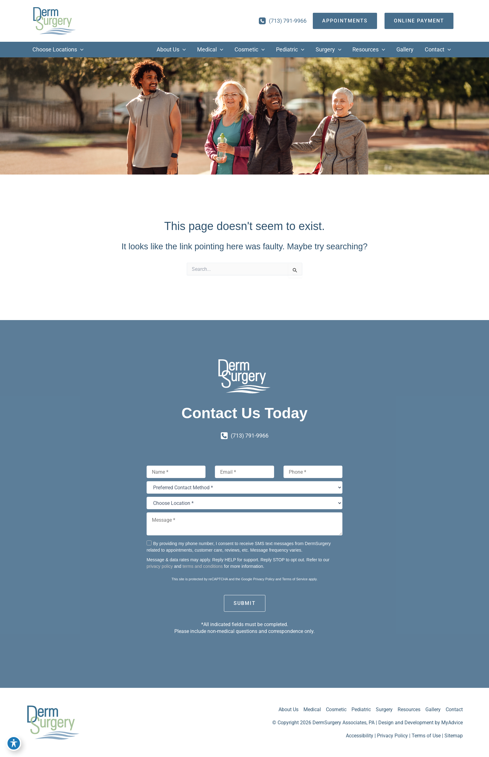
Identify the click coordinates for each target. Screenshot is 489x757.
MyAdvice (452, 723)
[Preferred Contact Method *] (244, 487)
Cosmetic (336, 709)
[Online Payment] (419, 21)
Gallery (433, 709)
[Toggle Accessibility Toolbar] (13, 743)
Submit (245, 603)
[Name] (176, 472)
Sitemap (453, 736)
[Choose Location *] (244, 503)
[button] (80, 49)
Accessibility (359, 736)
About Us (288, 709)
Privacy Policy (263, 579)
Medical (312, 709)
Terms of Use (426, 736)
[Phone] (312, 472)
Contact (454, 709)
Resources (409, 709)
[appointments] (345, 21)
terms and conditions (202, 566)
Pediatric (361, 709)
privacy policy (160, 566)
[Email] (244, 472)
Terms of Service (294, 579)
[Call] (283, 21)
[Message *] (244, 523)
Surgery (384, 709)
